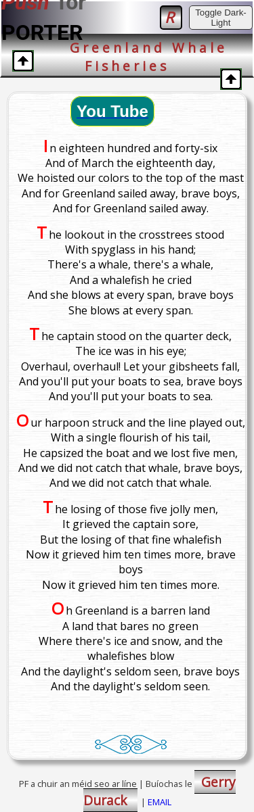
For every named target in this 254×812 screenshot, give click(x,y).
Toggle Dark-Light (221, 17)
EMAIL (159, 802)
